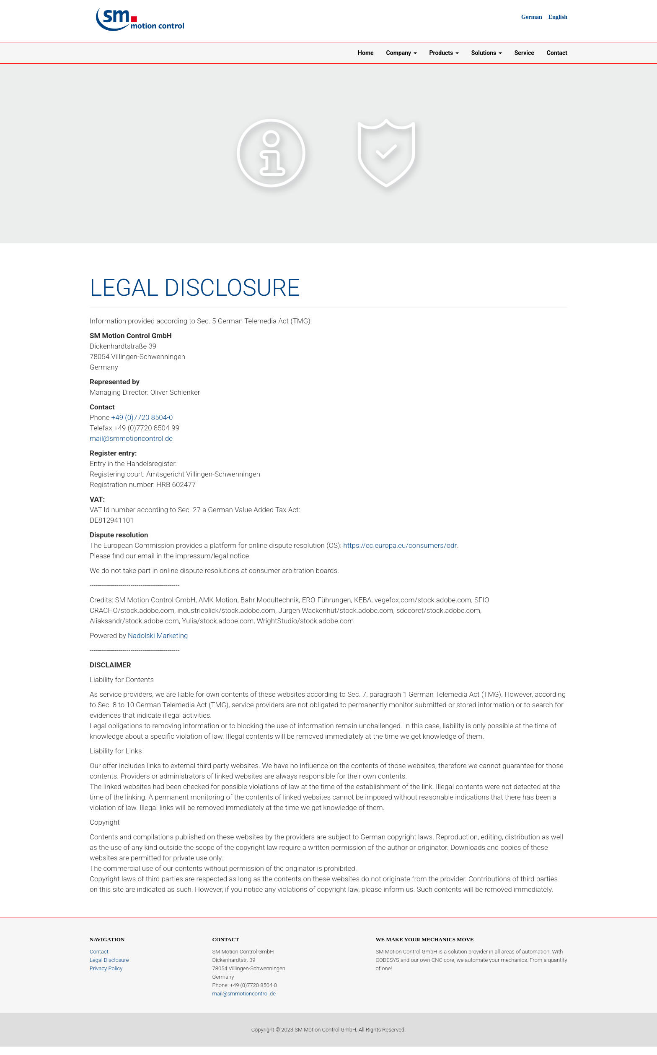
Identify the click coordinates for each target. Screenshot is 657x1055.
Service (524, 52)
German (531, 17)
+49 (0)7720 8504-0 (142, 417)
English (557, 17)
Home (365, 52)
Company (401, 52)
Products (444, 52)
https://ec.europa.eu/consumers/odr (399, 545)
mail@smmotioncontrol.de (131, 438)
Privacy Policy (106, 968)
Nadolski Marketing (158, 635)
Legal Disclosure (109, 960)
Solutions (486, 52)
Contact (557, 52)
